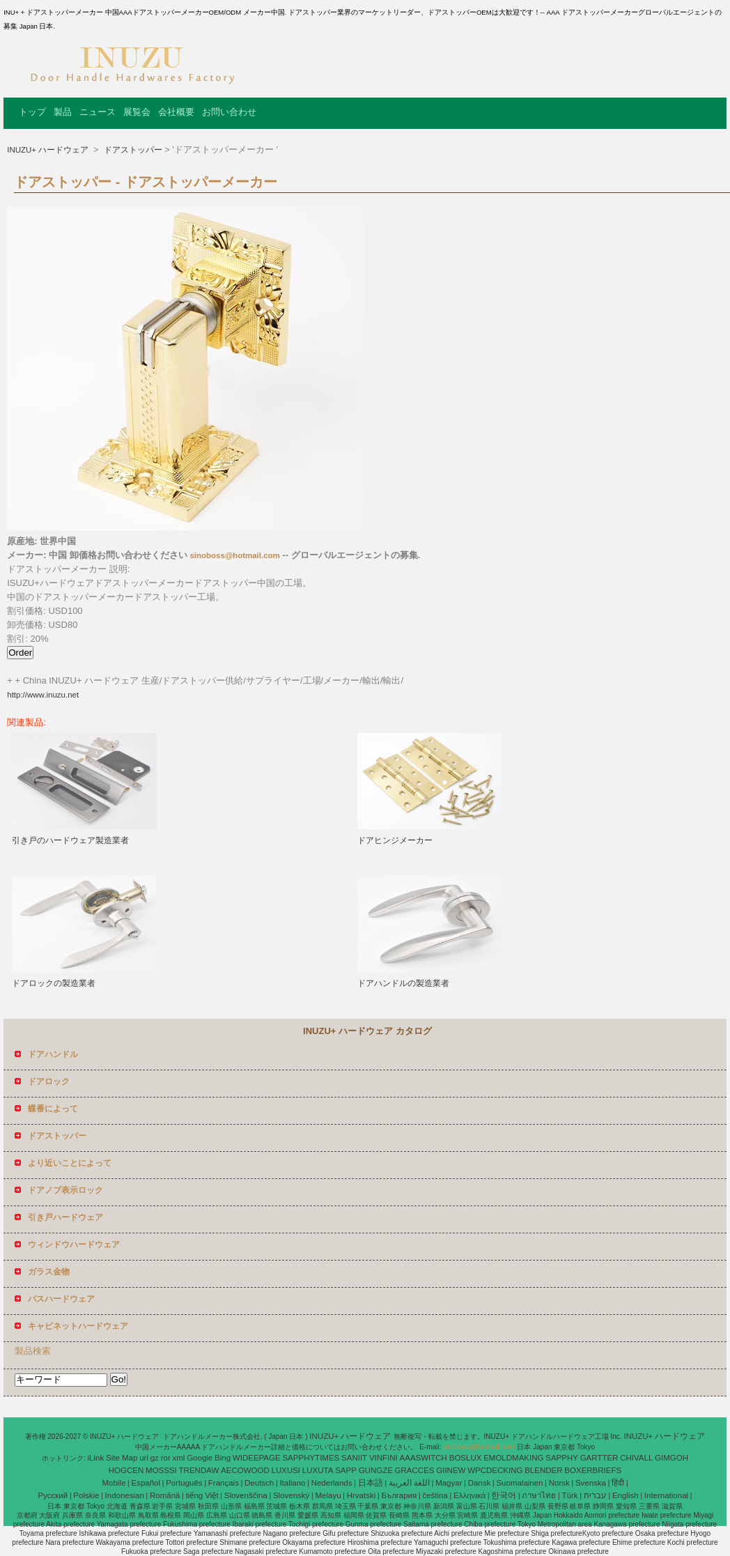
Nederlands (331, 1483)
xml (179, 1458)
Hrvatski (361, 1495)
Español (145, 1483)
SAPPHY (561, 1458)
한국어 (503, 1495)
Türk (570, 1495)
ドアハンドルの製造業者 (403, 983)
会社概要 (176, 112)
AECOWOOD (245, 1470)
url (143, 1458)
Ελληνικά (469, 1495)
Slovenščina (245, 1495)
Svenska (590, 1483)
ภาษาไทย (539, 1495)
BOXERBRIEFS (592, 1470)
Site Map (121, 1458)
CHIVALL (636, 1458)
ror (166, 1458)
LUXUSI (286, 1470)
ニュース (97, 112)
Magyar (448, 1483)
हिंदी (618, 1483)
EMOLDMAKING (513, 1458)
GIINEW (450, 1470)
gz (154, 1458)
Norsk (559, 1483)
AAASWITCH (423, 1458)
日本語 (370, 1483)
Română (165, 1495)
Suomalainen (519, 1483)
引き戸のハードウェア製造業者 (70, 840)
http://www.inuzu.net (43, 695)
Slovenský (291, 1495)
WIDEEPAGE (257, 1458)
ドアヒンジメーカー (395, 840)
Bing (223, 1458)
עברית (595, 1495)
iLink (96, 1458)
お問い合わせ (229, 112)
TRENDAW (199, 1470)
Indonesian (124, 1495)
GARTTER (599, 1458)
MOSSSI (161, 1470)
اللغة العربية (409, 1483)
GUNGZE (376, 1470)
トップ (32, 112)
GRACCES (415, 1470)
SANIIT (354, 1458)
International (666, 1495)
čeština (434, 1495)
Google (199, 1458)
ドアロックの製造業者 (53, 983)
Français (223, 1483)
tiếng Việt (202, 1495)
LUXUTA (318, 1470)
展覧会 (136, 112)
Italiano (292, 1483)
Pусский (53, 1495)
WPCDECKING (494, 1470)
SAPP (346, 1470)
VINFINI (383, 1458)
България (399, 1495)
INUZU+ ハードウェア (49, 150)
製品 (63, 112)
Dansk (479, 1483)
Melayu (328, 1495)
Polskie (86, 1495)
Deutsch (259, 1483)
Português (184, 1483)
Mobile (113, 1483)
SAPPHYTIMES (310, 1458)
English (625, 1495)
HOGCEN (126, 1470)
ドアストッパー (131, 150)
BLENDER (543, 1470)
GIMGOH (671, 1458)
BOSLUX (465, 1458)
